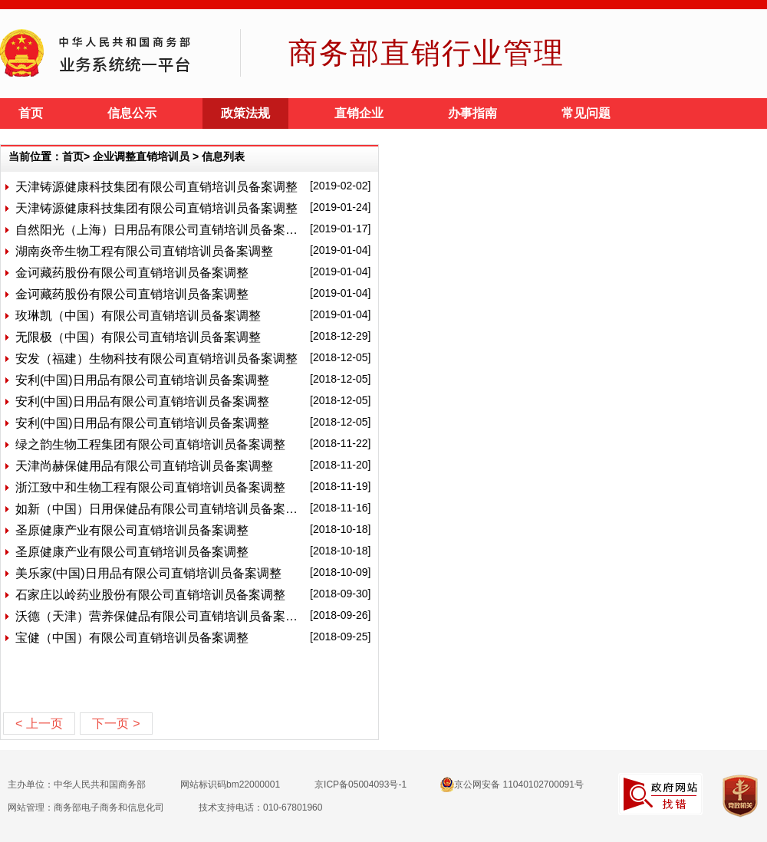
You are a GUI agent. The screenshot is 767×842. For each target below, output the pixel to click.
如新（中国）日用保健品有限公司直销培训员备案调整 (159, 508)
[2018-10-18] (340, 529)
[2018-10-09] (340, 572)
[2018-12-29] (340, 336)
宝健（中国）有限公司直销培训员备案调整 (132, 637)
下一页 (116, 723)
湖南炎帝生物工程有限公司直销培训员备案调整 (144, 251)
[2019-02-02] (340, 185)
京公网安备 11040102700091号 (512, 784)
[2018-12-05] (340, 357)
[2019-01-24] (340, 207)
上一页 (39, 723)
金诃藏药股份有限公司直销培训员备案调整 (132, 272)
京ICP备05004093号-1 (360, 784)
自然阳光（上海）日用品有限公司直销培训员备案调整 (159, 229)
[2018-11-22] (340, 443)
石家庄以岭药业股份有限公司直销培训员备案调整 (150, 594)
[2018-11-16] (340, 508)
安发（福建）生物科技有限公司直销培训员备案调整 (156, 358)
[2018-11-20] (340, 465)
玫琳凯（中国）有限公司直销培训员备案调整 (138, 315)
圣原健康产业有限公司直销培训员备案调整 (132, 530)
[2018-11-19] (340, 486)
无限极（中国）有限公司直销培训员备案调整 (138, 337)
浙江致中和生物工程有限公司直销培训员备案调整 (150, 487)
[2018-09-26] (340, 615)
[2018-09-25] (340, 636)
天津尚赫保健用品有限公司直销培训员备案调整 (144, 465)
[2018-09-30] (340, 593)
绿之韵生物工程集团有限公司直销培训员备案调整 (150, 444)
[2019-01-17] (340, 228)
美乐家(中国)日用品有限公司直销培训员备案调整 (148, 573)
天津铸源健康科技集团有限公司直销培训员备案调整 (156, 186)
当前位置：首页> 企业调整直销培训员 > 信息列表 (126, 156)
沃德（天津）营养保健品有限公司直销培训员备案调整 (159, 616)
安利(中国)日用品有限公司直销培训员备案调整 (142, 379)
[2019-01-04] (340, 250)
